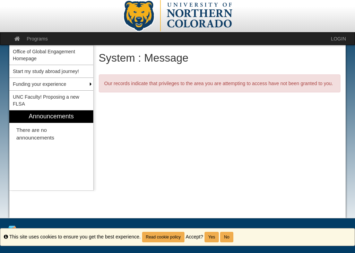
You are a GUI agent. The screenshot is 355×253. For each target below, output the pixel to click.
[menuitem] (51, 150)
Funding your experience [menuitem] (39, 84)
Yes (211, 237)
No (226, 237)
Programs (37, 39)
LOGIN (338, 39)
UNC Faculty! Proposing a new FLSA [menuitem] (46, 100)
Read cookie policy (163, 237)
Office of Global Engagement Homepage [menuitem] (44, 55)
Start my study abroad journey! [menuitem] (46, 71)
